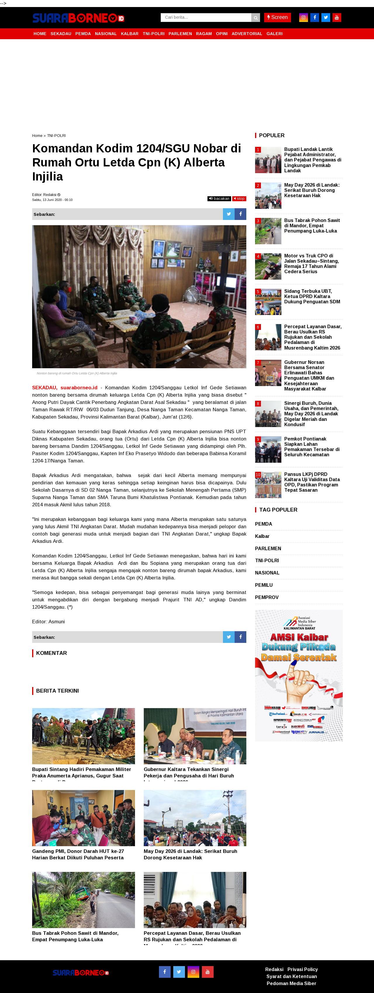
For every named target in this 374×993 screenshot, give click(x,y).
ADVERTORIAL (247, 33)
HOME (40, 33)
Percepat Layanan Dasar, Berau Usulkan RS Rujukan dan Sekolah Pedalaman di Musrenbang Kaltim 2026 (192, 939)
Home (37, 135)
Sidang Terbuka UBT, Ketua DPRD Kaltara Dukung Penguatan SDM (312, 296)
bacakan (219, 198)
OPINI (222, 33)
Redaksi (274, 969)
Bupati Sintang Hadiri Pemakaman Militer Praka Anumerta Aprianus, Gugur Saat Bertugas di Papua (81, 776)
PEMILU (264, 585)
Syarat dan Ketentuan (291, 976)
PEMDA (83, 33)
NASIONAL (106, 33)
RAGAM (204, 33)
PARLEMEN (180, 33)
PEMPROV (267, 597)
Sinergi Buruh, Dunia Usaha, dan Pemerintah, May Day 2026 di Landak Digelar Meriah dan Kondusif (311, 414)
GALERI (274, 33)
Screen (277, 17)
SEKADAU (61, 33)
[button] (336, 31)
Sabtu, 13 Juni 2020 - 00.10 (52, 200)
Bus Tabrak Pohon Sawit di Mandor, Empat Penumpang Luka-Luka (312, 225)
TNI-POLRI (154, 33)
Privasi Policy (303, 969)
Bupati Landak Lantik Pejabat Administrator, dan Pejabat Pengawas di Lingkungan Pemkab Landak (312, 160)
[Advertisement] (187, 86)
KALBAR (129, 33)
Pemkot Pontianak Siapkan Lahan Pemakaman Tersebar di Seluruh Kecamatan (312, 446)
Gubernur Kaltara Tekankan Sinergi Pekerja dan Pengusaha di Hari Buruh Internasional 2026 (189, 776)
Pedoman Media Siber (291, 983)
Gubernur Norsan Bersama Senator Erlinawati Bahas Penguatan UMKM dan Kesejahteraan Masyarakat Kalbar (309, 375)
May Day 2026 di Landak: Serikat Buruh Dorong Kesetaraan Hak (312, 190)
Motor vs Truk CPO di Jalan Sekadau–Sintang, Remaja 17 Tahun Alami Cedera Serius (311, 263)
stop (239, 198)
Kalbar (262, 536)
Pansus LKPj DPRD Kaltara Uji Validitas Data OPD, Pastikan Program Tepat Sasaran (312, 482)
